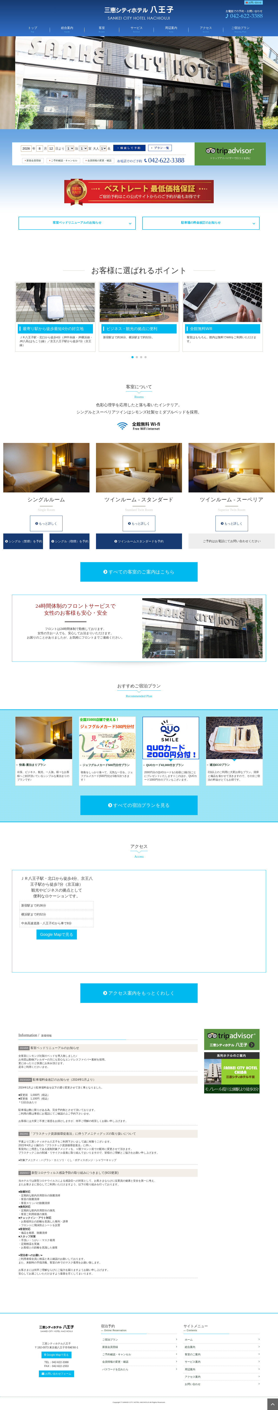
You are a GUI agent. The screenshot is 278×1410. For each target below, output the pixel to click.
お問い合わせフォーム (56, 1373)
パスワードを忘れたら (139, 1369)
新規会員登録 (33, 160)
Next (270, 316)
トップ (32, 30)
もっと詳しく (46, 523)
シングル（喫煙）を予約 (69, 541)
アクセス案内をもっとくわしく (139, 993)
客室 (101, 30)
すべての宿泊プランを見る (139, 805)
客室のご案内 (222, 1354)
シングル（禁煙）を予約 (23, 541)
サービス (136, 30)
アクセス (206, 30)
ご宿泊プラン (240, 30)
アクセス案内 (222, 1376)
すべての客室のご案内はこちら (138, 572)
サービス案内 (222, 1361)
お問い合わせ (253, 2)
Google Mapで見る (56, 934)
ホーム (222, 1339)
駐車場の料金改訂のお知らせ (201, 222)
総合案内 (67, 30)
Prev (7, 316)
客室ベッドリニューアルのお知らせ (77, 222)
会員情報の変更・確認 (98, 160)
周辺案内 (171, 30)
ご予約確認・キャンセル (63, 160)
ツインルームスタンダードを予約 (139, 541)
